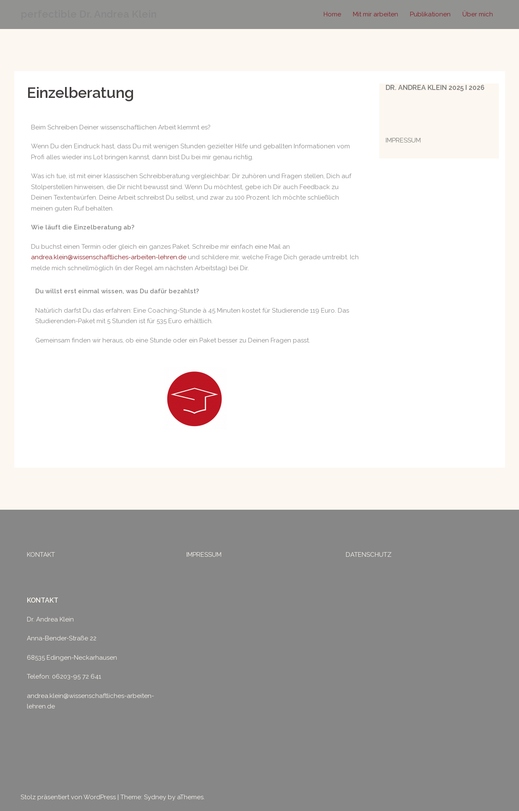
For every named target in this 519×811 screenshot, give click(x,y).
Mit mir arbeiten (375, 14)
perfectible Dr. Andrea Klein (88, 14)
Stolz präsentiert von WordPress (68, 797)
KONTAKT (41, 554)
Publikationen (430, 14)
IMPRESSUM (403, 140)
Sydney (155, 797)
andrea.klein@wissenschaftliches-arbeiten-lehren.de (108, 257)
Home (332, 14)
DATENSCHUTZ (368, 554)
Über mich (477, 14)
